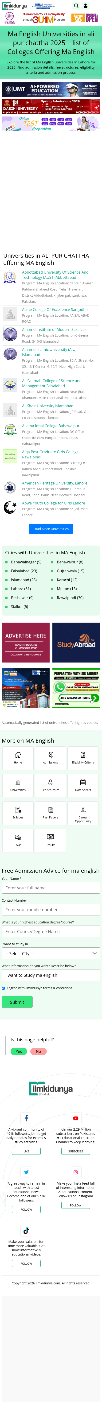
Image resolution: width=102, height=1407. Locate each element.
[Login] (86, 6)
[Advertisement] (51, 188)
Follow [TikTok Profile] (26, 1264)
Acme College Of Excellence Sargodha (55, 309)
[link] (76, 6)
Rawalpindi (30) (70, 597)
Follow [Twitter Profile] (26, 1210)
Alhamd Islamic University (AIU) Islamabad (49, 352)
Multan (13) (67, 588)
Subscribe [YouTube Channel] (75, 1151)
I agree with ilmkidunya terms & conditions (39, 988)
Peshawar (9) (22, 597)
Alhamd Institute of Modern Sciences (54, 329)
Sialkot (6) (19, 606)
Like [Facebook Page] (26, 1151)
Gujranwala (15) (70, 571)
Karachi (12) (67, 579)
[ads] (26, 643)
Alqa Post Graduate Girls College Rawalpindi (50, 454)
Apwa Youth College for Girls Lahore (53, 503)
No (38, 1051)
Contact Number (14, 900)
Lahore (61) (21, 588)
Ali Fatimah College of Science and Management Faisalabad (52, 383)
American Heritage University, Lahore (54, 483)
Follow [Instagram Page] (75, 1205)
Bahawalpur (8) (70, 562)
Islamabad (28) (24, 579)
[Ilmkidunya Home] (14, 6)
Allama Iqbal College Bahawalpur (50, 425)
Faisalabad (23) (24, 571)
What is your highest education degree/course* (38, 922)
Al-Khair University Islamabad (47, 405)
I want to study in (15, 944)
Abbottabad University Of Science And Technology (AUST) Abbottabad (55, 275)
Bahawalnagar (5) (26, 562)
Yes (19, 1051)
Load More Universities (51, 529)
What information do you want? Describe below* (39, 966)
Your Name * (12, 878)
